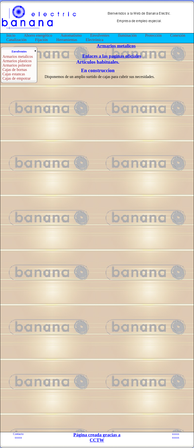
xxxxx (18, 437)
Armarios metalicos (17, 56)
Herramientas (66, 40)
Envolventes (99, 35)
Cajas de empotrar (16, 78)
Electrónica (94, 40)
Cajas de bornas (14, 70)
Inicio (10, 35)
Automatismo (71, 35)
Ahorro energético (38, 35)
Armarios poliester (17, 65)
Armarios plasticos (17, 61)
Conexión (177, 35)
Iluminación (127, 35)
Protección (153, 35)
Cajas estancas (13, 74)
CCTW (97, 440)
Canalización (16, 40)
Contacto (18, 434)
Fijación (41, 40)
